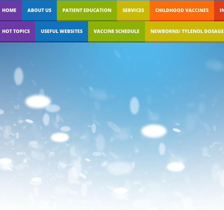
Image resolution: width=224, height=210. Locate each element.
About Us (39, 10)
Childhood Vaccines (182, 10)
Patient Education (86, 10)
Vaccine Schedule (116, 31)
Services (133, 10)
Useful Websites (62, 31)
